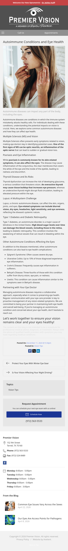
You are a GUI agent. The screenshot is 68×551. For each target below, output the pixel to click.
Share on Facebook (30, 351)
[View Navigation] (3, 33)
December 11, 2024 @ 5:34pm (39, 343)
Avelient (47, 539)
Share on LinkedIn (38, 351)
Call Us (21, 32)
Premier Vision (33, 536)
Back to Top (34, 545)
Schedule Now (33, 414)
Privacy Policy (23, 539)
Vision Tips (38, 346)
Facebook (4, 463)
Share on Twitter (34, 351)
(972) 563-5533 (17, 450)
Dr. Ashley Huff (48, 2)
